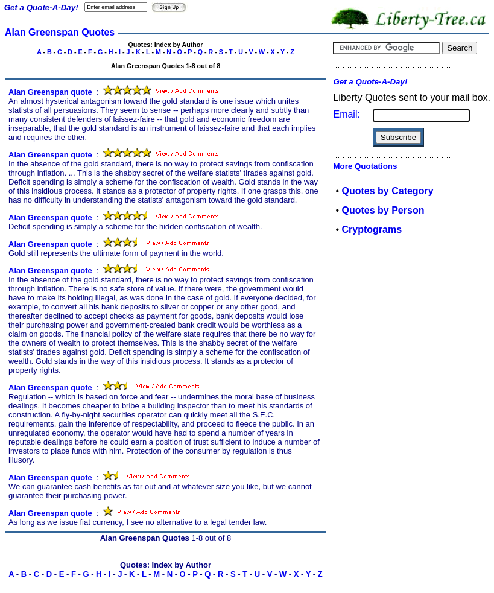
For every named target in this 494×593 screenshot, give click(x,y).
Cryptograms (372, 229)
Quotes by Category (388, 191)
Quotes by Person (383, 210)
